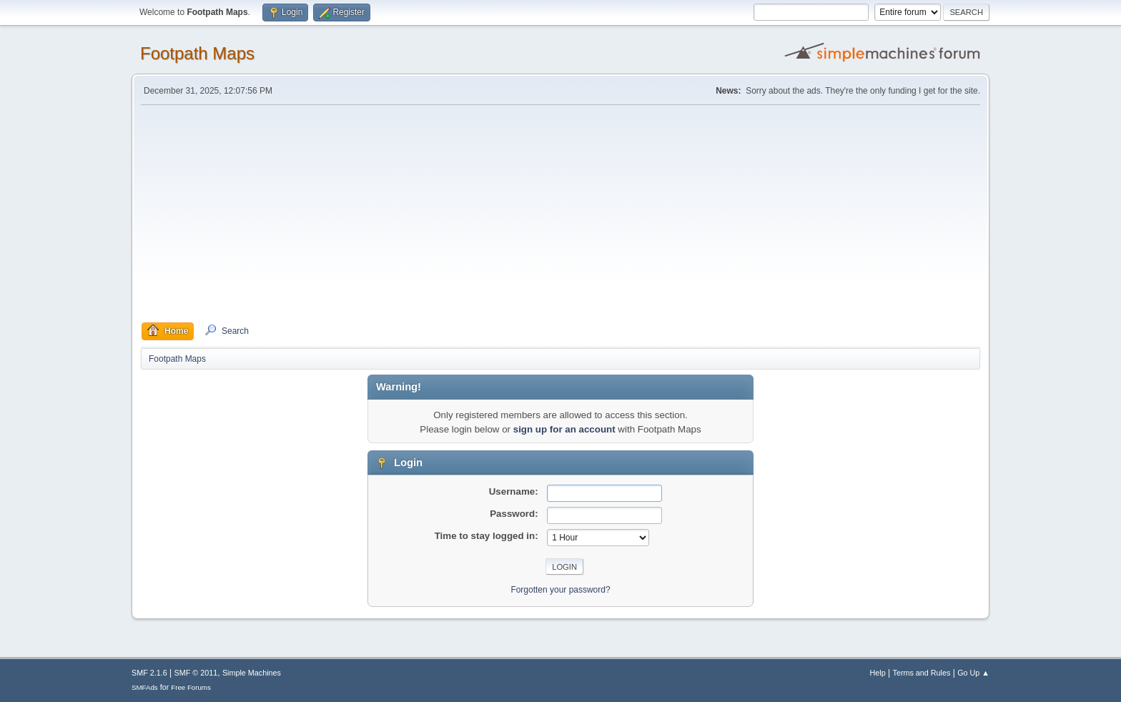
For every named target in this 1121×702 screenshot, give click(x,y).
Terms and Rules (922, 672)
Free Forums (191, 687)
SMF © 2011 (196, 672)
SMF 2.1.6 (149, 672)
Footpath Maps (197, 53)
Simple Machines (251, 672)
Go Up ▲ (973, 672)
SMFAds (145, 687)
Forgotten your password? (560, 590)
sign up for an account (564, 429)
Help (878, 672)
